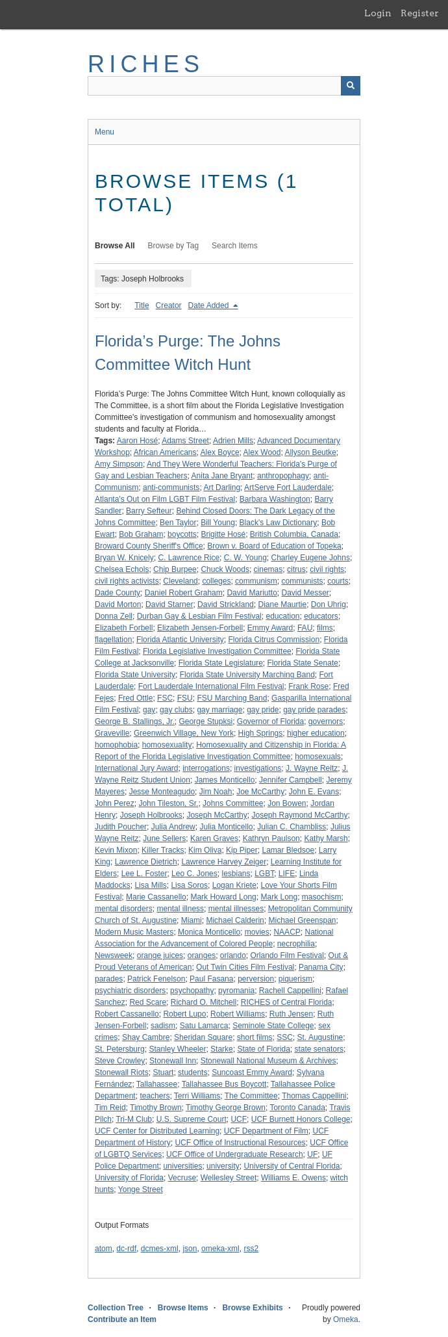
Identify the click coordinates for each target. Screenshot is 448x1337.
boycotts (182, 534)
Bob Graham (141, 534)
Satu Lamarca (204, 1025)
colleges (216, 581)
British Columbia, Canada (294, 534)
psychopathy (192, 990)
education (282, 616)
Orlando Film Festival (287, 955)
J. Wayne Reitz (312, 768)
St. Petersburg (120, 1049)
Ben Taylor (178, 522)
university (223, 1166)
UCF (238, 1119)
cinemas (268, 569)
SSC (285, 1037)
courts (338, 581)
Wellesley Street (228, 1177)
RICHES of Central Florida (286, 1002)
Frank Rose (308, 686)
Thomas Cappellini (314, 1095)
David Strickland (225, 604)
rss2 (250, 1248)
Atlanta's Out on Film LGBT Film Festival (165, 499)
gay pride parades (314, 709)
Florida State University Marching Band (247, 674)
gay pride (263, 709)
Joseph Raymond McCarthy (299, 815)
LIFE (287, 873)
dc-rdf (126, 1248)
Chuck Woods (225, 569)
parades (109, 978)
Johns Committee (233, 803)
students (192, 1072)
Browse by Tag (173, 245)
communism (256, 581)
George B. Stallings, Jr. (135, 721)
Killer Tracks (163, 850)
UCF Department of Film (266, 1131)
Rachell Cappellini (290, 990)
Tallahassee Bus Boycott (224, 1084)
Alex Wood (262, 452)
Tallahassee (156, 1084)
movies (257, 932)
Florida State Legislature (221, 663)
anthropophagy (283, 475)
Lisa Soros (189, 885)
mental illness (180, 908)
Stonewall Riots (122, 1072)
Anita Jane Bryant (222, 475)
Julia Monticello (226, 826)
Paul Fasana (211, 978)
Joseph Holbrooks (151, 815)
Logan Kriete (234, 885)
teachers (154, 1095)
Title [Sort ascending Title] (141, 305)
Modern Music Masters (134, 932)
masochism (322, 897)
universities (182, 1166)
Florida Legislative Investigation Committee (217, 651)
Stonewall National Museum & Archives (268, 1060)
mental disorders (124, 908)
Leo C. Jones (194, 873)
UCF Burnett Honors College (301, 1119)
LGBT (264, 873)
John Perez (114, 803)
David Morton (118, 604)
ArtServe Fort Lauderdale (288, 487)
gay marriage (219, 709)
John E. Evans (314, 791)
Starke (221, 1049)
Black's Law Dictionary (278, 522)
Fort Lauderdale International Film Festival (211, 686)
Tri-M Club (134, 1119)
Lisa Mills (150, 885)
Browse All (115, 245)
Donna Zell (113, 616)
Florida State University (135, 674)
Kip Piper (242, 850)
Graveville (112, 733)
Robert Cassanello (127, 1014)
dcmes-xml (160, 1248)
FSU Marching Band (232, 698)
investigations (258, 768)
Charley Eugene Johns (310, 557)
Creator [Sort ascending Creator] (169, 305)
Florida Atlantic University (180, 639)
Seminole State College (273, 1025)
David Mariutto (252, 592)
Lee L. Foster (144, 873)
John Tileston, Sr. (168, 803)
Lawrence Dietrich (146, 861)
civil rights (327, 569)
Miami (191, 920)
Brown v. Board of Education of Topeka (274, 546)
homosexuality (167, 744)
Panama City (321, 967)
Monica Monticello (209, 932)
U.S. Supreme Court (191, 1119)
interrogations (206, 768)
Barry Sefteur (149, 510)
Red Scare (147, 1002)
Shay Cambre (145, 1037)
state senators (319, 1049)
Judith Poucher (121, 826)
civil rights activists (127, 581)
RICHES (146, 64)
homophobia (116, 744)
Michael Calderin (235, 920)
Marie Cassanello (156, 897)
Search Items (235, 245)
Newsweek (113, 955)
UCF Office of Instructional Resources (240, 1142)
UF (312, 1154)
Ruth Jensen (291, 1014)
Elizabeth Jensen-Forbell (200, 627)
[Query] (224, 86)
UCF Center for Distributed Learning (157, 1131)
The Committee (251, 1095)
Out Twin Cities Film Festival (245, 967)
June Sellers (164, 838)
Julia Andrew (173, 826)
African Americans (165, 452)
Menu (104, 131)
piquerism (295, 978)
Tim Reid (110, 1107)
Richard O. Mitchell (203, 1002)
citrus (296, 569)
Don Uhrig (328, 604)
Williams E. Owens (293, 1177)
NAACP (286, 932)
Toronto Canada (297, 1107)
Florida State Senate (302, 663)
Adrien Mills (233, 440)
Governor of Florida (270, 721)
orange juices (160, 955)
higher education (316, 733)
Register (420, 13)
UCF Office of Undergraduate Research (234, 1154)
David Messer (305, 592)
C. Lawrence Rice (188, 557)
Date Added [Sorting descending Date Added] (209, 305)
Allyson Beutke (310, 452)
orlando (233, 955)
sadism (163, 1025)
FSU (185, 698)
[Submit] (350, 86)
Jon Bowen (287, 803)
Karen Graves (214, 838)
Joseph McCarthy (216, 815)
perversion (256, 978)
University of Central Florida (291, 1166)
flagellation (113, 639)
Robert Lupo (184, 1014)
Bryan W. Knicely (124, 557)
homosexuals (318, 756)
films (325, 627)
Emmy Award (270, 627)
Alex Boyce (220, 452)
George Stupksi (205, 721)
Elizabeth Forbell (124, 627)
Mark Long (278, 897)
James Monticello (225, 780)
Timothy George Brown (226, 1107)
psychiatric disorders (130, 990)
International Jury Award (137, 768)
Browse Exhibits (252, 1307)
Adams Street (185, 440)
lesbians (235, 873)
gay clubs (176, 709)
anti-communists (171, 487)
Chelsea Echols (122, 569)
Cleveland (180, 581)
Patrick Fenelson (156, 978)
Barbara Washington (275, 499)
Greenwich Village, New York (184, 733)
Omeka (345, 1319)
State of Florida (263, 1049)
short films (255, 1037)
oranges (202, 955)
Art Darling (221, 487)
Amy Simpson (119, 464)
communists (302, 581)
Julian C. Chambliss (291, 826)
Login (378, 13)
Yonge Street (140, 1189)
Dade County (117, 592)
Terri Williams (197, 1095)
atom (103, 1248)
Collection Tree (115, 1307)
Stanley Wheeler (177, 1049)
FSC (165, 698)
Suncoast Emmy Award (252, 1072)
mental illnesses (236, 908)
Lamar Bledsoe (288, 850)
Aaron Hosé (137, 440)
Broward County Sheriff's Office (149, 546)
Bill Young (218, 522)
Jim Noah (215, 791)
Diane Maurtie (282, 604)
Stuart (163, 1072)
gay (149, 709)
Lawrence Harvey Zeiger (223, 861)
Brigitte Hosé (223, 534)
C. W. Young (245, 557)
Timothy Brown (156, 1107)
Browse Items (183, 1307)
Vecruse (182, 1177)
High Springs (260, 733)
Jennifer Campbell (290, 780)
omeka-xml (220, 1248)
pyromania (236, 990)
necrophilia (296, 943)
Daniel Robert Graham (184, 592)
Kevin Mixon (116, 850)
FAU (304, 627)
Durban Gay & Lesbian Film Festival (199, 616)
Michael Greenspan (302, 920)
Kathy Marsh (325, 838)
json (189, 1248)
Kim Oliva (204, 850)
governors (325, 721)
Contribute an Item (122, 1319)
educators (321, 616)
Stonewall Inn (172, 1060)
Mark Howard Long (223, 897)
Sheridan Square (203, 1037)
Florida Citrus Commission (273, 639)
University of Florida (129, 1177)
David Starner (169, 604)
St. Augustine (320, 1037)
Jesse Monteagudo (162, 791)
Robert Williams (237, 1014)
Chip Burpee (175, 569)
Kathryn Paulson (271, 838)
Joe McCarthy (260, 791)
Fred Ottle (135, 698)
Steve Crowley (120, 1060)
